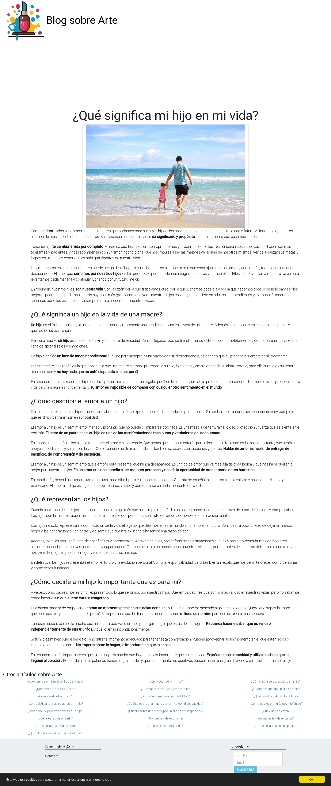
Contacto (51, 756)
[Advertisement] (165, 72)
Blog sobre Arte (82, 20)
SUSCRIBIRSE (245, 769)
